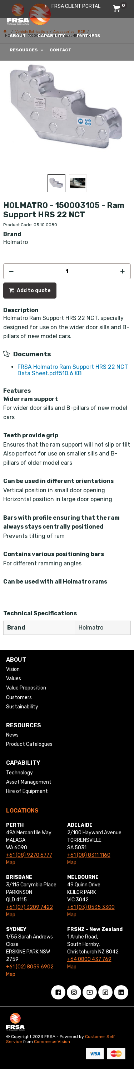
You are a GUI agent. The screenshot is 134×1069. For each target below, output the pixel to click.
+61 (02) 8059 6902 (30, 967)
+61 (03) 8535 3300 (91, 907)
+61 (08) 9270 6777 (29, 855)
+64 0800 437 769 (89, 959)
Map (10, 863)
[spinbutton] (67, 271)
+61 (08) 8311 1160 (88, 855)
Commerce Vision (52, 1041)
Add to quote (33, 290)
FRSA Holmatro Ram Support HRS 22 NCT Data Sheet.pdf (73, 370)
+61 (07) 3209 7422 (29, 907)
